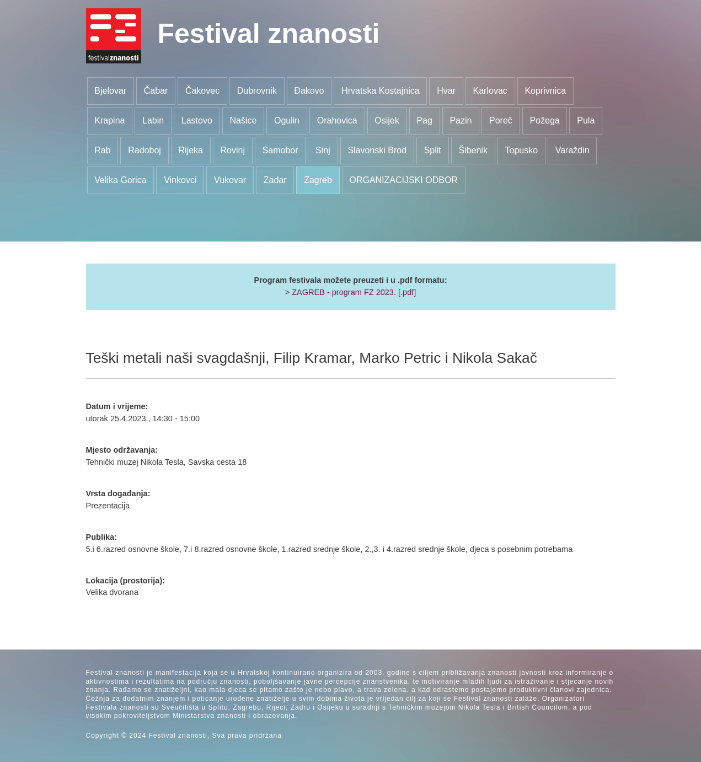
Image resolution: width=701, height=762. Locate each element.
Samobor (280, 150)
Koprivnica (545, 90)
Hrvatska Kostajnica (380, 90)
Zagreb (318, 180)
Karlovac (490, 90)
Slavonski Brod (376, 150)
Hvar (446, 90)
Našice (242, 120)
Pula (586, 120)
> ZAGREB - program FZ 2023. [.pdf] (350, 292)
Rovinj (233, 150)
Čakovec (202, 90)
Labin (153, 120)
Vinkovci (180, 180)
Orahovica (337, 120)
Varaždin (572, 150)
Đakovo (309, 90)
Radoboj (144, 150)
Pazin (461, 120)
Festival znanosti (269, 33)
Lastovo (196, 120)
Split (432, 150)
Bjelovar (110, 90)
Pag (424, 120)
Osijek (386, 120)
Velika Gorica (120, 180)
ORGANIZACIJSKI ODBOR (403, 180)
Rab (102, 150)
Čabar (156, 90)
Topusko (521, 150)
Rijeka (190, 150)
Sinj (322, 150)
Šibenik (472, 150)
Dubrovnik (257, 90)
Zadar (275, 180)
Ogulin (286, 120)
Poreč (500, 120)
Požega (544, 120)
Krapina (109, 120)
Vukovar (230, 180)
